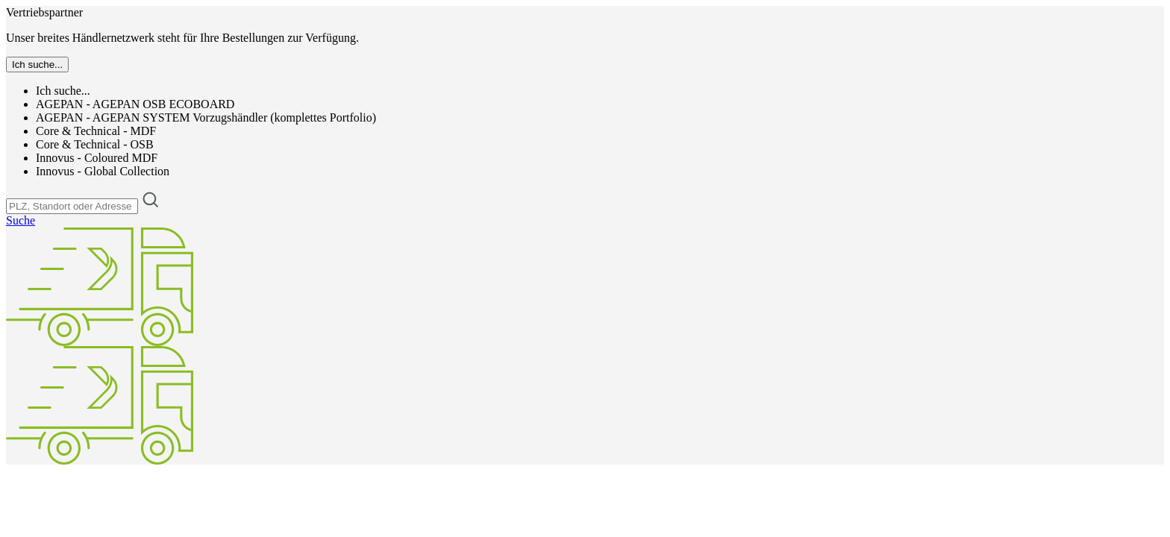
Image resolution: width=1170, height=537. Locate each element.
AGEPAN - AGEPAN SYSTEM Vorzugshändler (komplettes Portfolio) (206, 117)
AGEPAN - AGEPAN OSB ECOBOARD (135, 104)
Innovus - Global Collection (102, 171)
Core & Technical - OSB (95, 144)
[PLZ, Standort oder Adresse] (72, 206)
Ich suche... (63, 90)
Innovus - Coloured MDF (96, 157)
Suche (20, 220)
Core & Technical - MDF (96, 131)
